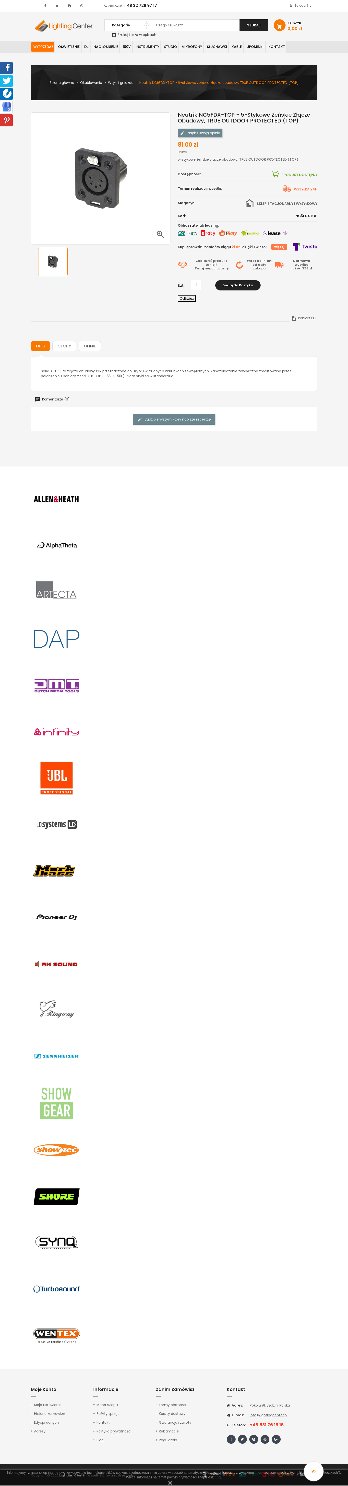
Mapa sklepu (107, 1405)
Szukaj (254, 25)
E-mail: (235, 1416)
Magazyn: (186, 203)
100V (135, 47)
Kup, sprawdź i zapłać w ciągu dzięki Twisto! (222, 247)
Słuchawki (233, 47)
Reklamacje (169, 1432)
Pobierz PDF (304, 319)
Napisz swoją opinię (200, 134)
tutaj (218, 1477)
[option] (53, 262)
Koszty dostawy (172, 1414)
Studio (183, 47)
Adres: (235, 1406)
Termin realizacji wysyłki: (200, 189)
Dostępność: (189, 175)
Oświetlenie (71, 47)
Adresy (40, 1432)
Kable (255, 47)
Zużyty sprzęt (107, 1414)
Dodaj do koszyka (237, 286)
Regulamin (168, 1441)
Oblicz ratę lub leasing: (198, 226)
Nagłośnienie (112, 47)
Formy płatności (173, 1405)
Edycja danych (46, 1423)
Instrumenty (158, 47)
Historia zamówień (49, 1414)
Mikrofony (206, 47)
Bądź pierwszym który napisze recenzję (174, 420)
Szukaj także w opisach (134, 34)
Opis (40, 347)
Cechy (64, 347)
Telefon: (236, 1426)
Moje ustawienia (47, 1405)
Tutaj (199, 269)
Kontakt (298, 47)
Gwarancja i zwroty (175, 1423)
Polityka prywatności (113, 1432)
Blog (100, 1441)
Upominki (275, 47)
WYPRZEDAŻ (43, 47)
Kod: (182, 216)
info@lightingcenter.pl (269, 1416)
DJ (91, 47)
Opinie (90, 347)
